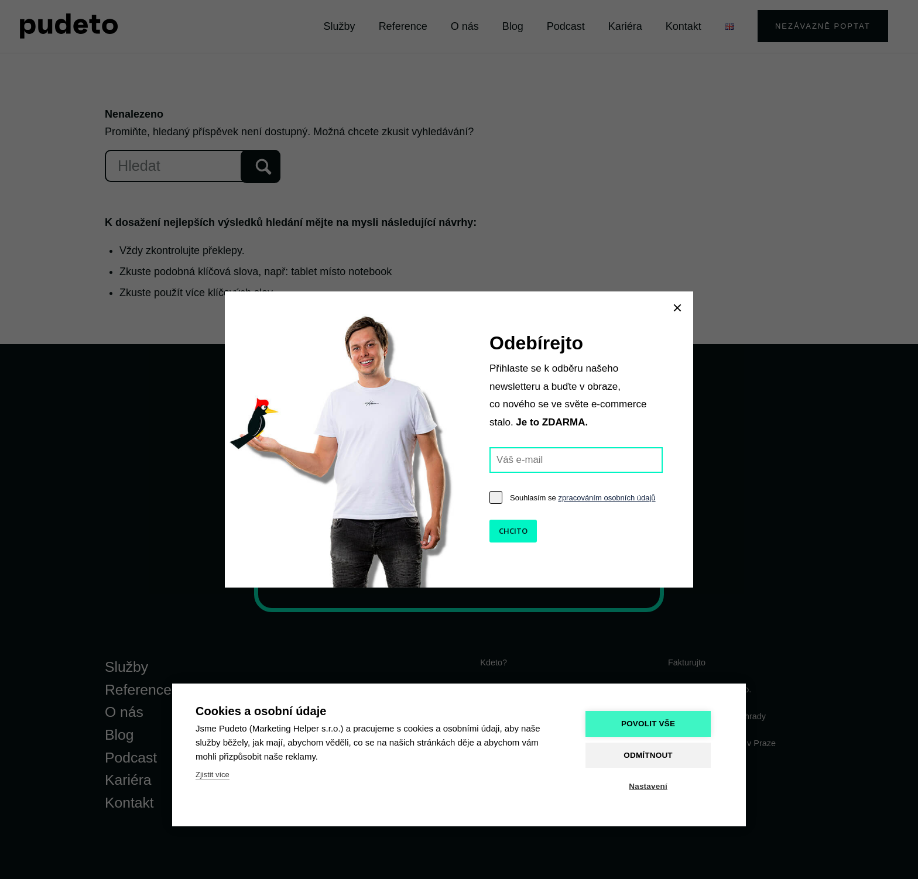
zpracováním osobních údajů (606, 497)
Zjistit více (213, 775)
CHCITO (513, 531)
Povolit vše (652, 724)
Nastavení (652, 786)
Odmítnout (652, 755)
